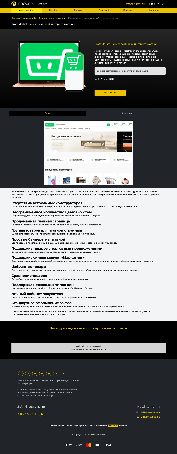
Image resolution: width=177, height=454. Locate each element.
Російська (123, 426)
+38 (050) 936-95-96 (150, 417)
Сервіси (54, 10)
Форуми (79, 10)
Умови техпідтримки (98, 426)
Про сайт (129, 10)
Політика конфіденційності (61, 426)
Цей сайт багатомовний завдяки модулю (88, 348)
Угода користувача (81, 426)
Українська (113, 426)
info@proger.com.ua (136, 4)
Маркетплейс (27, 10)
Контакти (154, 10)
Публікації (104, 10)
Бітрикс (42, 4)
